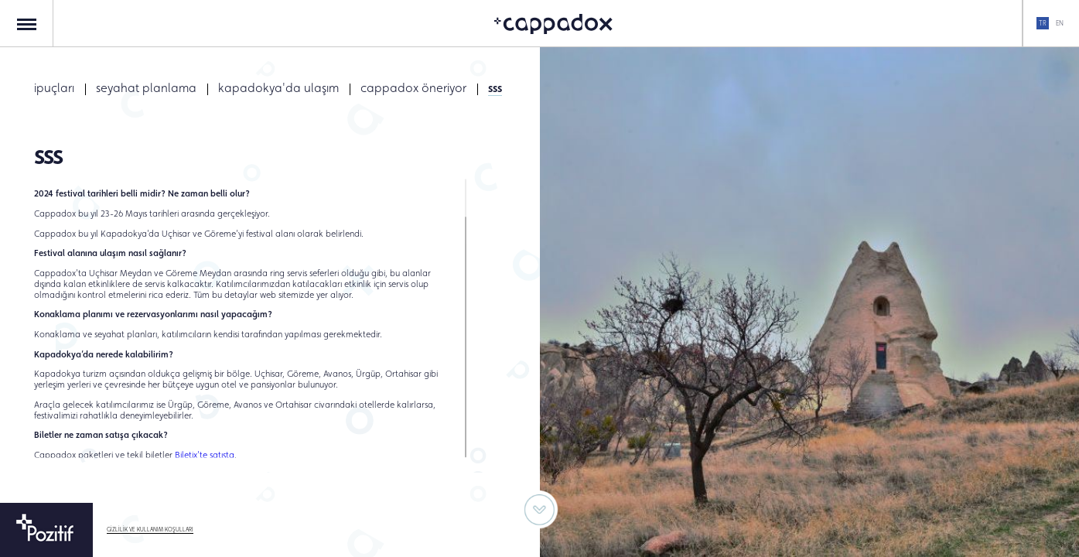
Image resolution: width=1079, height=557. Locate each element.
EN (1060, 23)
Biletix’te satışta (204, 454)
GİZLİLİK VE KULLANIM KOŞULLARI (150, 529)
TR (1043, 23)
